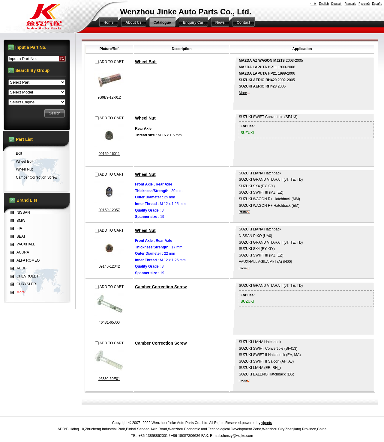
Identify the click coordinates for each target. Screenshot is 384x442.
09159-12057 (109, 210)
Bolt (19, 153)
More (243, 93)
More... (244, 212)
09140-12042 (109, 266)
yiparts (266, 423)
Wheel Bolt (146, 61)
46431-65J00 (109, 322)
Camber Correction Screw (161, 286)
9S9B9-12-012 (109, 97)
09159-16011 (109, 154)
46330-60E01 (109, 379)
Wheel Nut (145, 118)
